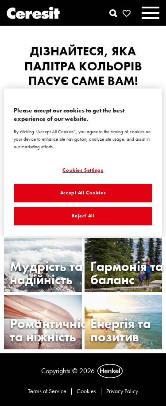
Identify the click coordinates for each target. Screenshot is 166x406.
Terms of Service (47, 391)
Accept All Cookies (83, 192)
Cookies (86, 391)
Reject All (83, 216)
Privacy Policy (122, 391)
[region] (83, 162)
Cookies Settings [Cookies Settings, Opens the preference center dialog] (82, 170)
